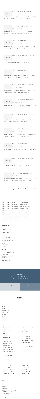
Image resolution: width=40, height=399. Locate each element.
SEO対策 (4, 254)
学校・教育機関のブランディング (9, 351)
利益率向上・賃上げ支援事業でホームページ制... (23, 158)
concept (4, 308)
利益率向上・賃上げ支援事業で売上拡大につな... (23, 40)
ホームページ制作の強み (26, 338)
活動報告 (3, 259)
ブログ (3, 318)
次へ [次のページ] (34, 188)
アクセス (4, 316)
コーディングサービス (26, 371)
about (3, 306)
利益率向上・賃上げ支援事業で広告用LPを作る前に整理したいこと (15, 208)
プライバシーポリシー (6, 312)
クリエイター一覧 (5, 310)
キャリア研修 (24, 369)
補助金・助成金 (21, 28)
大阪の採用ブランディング (8, 359)
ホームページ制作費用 (26, 348)
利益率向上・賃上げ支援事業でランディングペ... (23, 70)
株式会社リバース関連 (6, 256)
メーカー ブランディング (7, 347)
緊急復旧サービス (25, 373)
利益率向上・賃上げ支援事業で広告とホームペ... (23, 129)
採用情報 (4, 314)
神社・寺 (3, 243)
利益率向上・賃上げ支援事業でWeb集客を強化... (23, 114)
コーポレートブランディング (6, 240)
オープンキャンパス (5, 246)
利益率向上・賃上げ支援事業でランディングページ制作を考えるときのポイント (16, 210)
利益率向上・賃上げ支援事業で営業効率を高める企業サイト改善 (14, 204)
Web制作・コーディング (6, 251)
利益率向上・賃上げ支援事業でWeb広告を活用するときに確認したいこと (16, 220)
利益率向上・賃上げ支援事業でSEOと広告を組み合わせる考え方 (14, 212)
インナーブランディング (6, 237)
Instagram (4, 249)
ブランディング (4, 236)
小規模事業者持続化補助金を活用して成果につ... (23, 173)
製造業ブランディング (7, 345)
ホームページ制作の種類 (26, 336)
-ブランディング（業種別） (7, 341)
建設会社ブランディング (7, 343)
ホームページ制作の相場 (26, 350)
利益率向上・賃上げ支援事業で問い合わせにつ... (23, 99)
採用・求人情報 (5, 257)
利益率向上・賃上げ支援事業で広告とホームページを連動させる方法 (15, 218)
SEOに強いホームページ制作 (27, 340)
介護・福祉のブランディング (8, 349)
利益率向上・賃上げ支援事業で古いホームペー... (23, 11)
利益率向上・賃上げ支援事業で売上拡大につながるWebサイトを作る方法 (16, 206)
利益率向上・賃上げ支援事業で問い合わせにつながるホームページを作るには (17, 214)
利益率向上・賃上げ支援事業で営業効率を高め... (23, 26)
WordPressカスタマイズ (8, 371)
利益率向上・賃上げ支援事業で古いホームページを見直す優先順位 (15, 202)
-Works (4, 380)
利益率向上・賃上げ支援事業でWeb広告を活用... (23, 143)
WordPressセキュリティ (7, 369)
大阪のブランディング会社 (8, 357)
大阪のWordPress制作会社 (8, 373)
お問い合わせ (5, 320)
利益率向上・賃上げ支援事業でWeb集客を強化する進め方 (13, 216)
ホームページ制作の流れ (26, 342)
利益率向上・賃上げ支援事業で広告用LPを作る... (23, 55)
